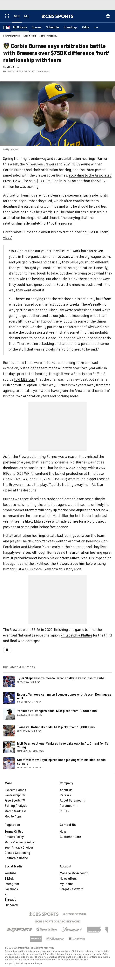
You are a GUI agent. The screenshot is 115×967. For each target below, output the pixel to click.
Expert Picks (30, 35)
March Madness (15, 811)
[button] (96, 27)
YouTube (11, 873)
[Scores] (37, 27)
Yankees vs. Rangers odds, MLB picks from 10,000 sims (57, 711)
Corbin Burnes (14, 170)
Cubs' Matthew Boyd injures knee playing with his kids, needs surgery (61, 762)
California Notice (16, 858)
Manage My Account (74, 873)
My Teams (66, 884)
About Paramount (72, 801)
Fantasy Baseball (48, 35)
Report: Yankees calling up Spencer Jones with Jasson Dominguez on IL (64, 696)
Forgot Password (71, 889)
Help (63, 832)
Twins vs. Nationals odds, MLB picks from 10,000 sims (56, 727)
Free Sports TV (15, 801)
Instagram (12, 884)
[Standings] (70, 27)
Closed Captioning (17, 853)
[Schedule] (52, 27)
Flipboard (11, 905)
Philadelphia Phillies (76, 635)
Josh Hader (83, 516)
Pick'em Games (15, 790)
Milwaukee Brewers (41, 164)
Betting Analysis (16, 806)
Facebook (11, 889)
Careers (65, 795)
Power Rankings (11, 35)
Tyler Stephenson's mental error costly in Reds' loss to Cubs (61, 678)
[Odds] (85, 27)
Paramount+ (68, 806)
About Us (66, 790)
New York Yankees (41, 541)
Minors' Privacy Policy (20, 842)
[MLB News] (20, 27)
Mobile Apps (13, 816)
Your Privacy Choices (19, 848)
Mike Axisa (13, 67)
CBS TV (65, 811)
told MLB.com (24, 379)
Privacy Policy (14, 837)
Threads (10, 900)
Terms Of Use (14, 832)
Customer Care (70, 837)
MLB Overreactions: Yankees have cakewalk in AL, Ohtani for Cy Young (62, 745)
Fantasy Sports (15, 795)
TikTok (9, 879)
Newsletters (68, 879)
